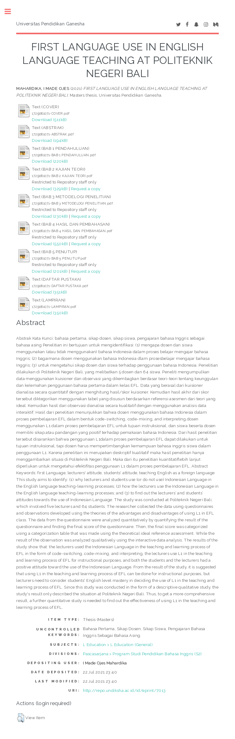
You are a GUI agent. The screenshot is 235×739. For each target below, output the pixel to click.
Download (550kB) (50, 243)
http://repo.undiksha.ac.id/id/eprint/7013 (124, 690)
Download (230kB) (50, 216)
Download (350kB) (50, 312)
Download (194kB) (50, 140)
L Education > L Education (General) (118, 644)
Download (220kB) (50, 161)
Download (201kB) (50, 271)
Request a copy (86, 188)
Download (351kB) (49, 292)
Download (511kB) (49, 119)
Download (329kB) (50, 188)
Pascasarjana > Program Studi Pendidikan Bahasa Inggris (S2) (142, 653)
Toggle (11, 11)
